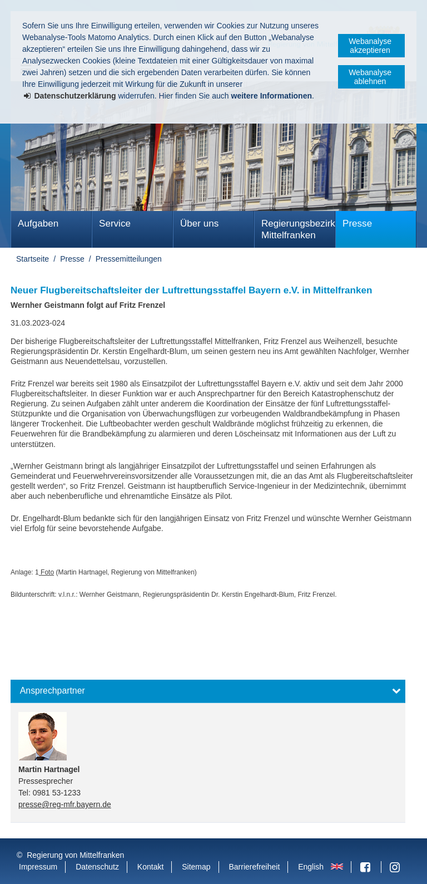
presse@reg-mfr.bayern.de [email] (64, 804)
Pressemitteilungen (129, 258)
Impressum (38, 866)
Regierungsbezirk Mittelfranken (298, 229)
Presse (357, 223)
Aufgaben (38, 223)
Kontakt (150, 866)
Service (115, 223)
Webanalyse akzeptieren (370, 46)
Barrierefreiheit (254, 866)
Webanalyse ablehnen (370, 77)
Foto (46, 572)
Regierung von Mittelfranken (75, 855)
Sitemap (196, 866)
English (311, 866)
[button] (208, 691)
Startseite (32, 258)
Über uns (199, 223)
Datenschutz (97, 866)
